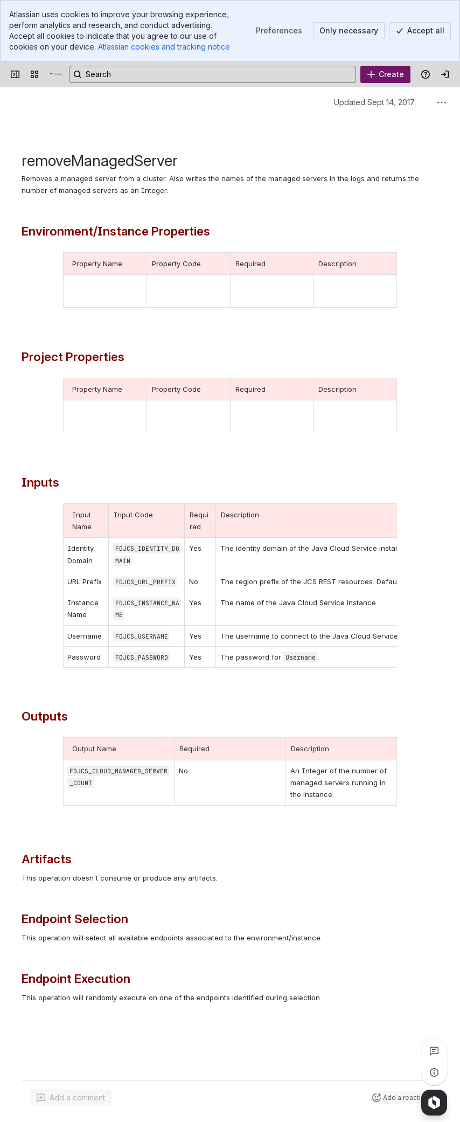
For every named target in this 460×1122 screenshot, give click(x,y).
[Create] (385, 74)
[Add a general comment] (70, 1097)
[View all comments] (434, 1050)
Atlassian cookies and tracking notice (164, 46)
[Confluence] (56, 74)
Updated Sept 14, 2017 (374, 102)
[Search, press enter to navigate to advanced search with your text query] (212, 74)
